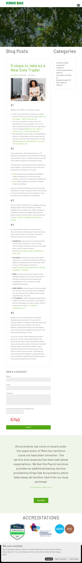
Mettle (14, 174)
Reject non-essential (60, 559)
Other (59, 85)
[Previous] (9, 471)
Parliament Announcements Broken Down (64, 70)
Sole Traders (14, 75)
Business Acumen (63, 80)
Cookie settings (74, 559)
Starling (15, 181)
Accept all (49, 559)
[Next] (73, 471)
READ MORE (41, 500)
